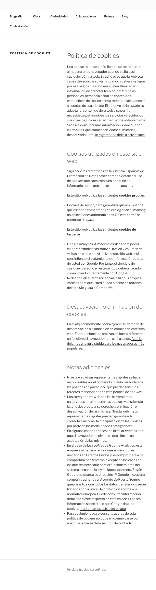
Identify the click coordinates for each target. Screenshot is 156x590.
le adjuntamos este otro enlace (103, 509)
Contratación (19, 26)
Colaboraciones (86, 16)
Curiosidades (59, 16)
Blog (124, 16)
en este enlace (116, 499)
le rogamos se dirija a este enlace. (120, 135)
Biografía (18, 16)
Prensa (109, 16)
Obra (38, 16)
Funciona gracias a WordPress (86, 569)
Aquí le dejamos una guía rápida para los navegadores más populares (105, 343)
